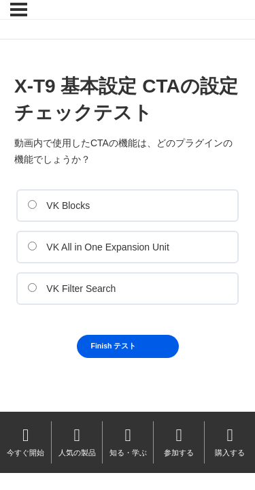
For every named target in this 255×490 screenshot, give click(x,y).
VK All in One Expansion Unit (98, 247)
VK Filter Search (71, 288)
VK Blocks (58, 205)
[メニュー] (18, 9)
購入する (230, 441)
